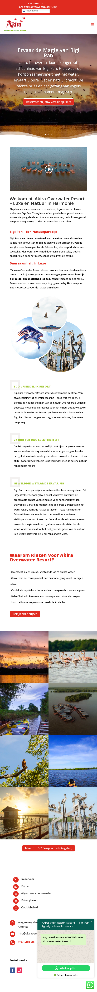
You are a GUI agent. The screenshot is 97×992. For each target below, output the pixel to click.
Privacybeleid (29, 900)
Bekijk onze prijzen (25, 614)
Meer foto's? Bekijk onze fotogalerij (48, 848)
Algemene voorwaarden (36, 893)
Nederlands (30, 10)
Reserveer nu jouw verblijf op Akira (48, 102)
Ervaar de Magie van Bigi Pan (48, 53)
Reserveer (27, 879)
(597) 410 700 (26, 942)
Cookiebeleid (29, 907)
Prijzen (25, 886)
